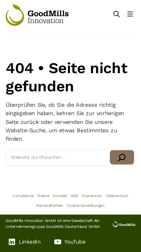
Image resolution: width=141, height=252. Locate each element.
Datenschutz (117, 196)
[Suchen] (122, 157)
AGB (74, 196)
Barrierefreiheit (49, 205)
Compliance (23, 196)
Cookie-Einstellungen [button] (86, 205)
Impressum (92, 196)
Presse (43, 196)
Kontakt (60, 196)
